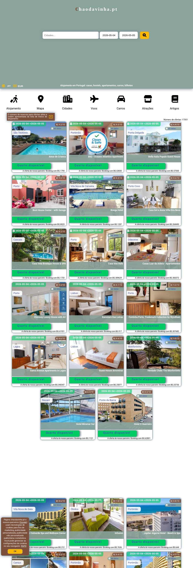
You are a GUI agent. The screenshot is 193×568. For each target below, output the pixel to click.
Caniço (17, 562)
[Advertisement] (96, 470)
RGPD (23, 546)
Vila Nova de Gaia (23, 509)
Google (23, 522)
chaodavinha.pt (96, 9)
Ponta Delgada (136, 132)
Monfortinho (135, 346)
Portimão (76, 132)
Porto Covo (134, 186)
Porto (16, 186)
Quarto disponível (30, 165)
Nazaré (46, 400)
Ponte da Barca (107, 400)
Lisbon (74, 293)
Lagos (16, 346)
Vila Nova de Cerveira (82, 186)
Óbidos (74, 509)
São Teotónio (20, 132)
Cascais (17, 239)
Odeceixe (133, 239)
